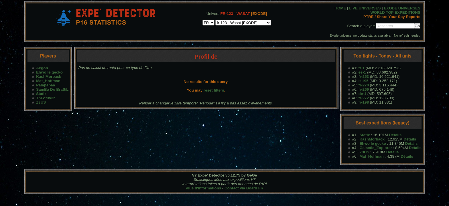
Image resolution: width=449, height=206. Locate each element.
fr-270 (364, 85)
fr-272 (364, 98)
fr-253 (364, 76)
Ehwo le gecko (49, 72)
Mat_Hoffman (48, 81)
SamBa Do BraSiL (52, 89)
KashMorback (48, 76)
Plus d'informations (203, 188)
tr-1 (362, 68)
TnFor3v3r (45, 98)
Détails (395, 135)
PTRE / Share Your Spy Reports (391, 17)
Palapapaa (45, 85)
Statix (41, 94)
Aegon (42, 68)
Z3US (41, 102)
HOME (340, 8)
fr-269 (364, 89)
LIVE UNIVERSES (365, 8)
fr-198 (364, 102)
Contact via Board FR (243, 188)
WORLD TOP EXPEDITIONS (395, 12)
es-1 (362, 72)
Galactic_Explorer (375, 148)
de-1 (362, 94)
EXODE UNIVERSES (402, 8)
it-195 (364, 81)
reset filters (214, 90)
